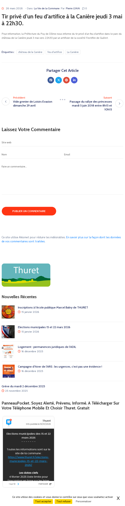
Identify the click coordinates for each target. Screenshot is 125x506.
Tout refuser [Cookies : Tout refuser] (63, 501)
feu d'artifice (55, 52)
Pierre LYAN (73, 8)
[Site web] (62, 142)
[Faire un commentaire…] (62, 178)
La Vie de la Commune (47, 8)
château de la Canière (30, 52)
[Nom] (31, 154)
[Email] (93, 154)
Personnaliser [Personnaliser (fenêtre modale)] (83, 501)
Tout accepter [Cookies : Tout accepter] (43, 501)
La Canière (73, 52)
